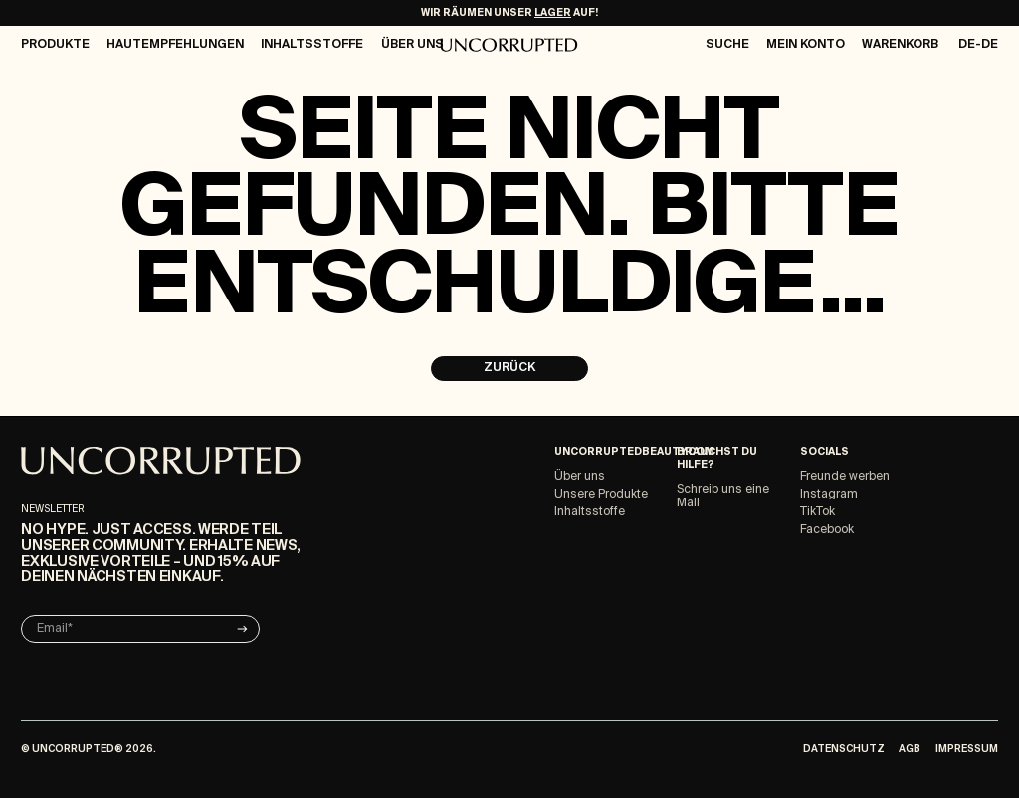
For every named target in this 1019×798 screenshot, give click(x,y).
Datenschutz (844, 749)
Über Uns (412, 45)
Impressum (966, 749)
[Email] (140, 629)
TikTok (817, 512)
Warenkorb (900, 45)
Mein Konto (805, 45)
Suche (727, 45)
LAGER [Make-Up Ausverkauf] (552, 13)
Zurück (509, 368)
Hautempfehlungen (175, 45)
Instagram (829, 494)
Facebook (827, 530)
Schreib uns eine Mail (723, 496)
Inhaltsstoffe (312, 45)
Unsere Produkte (601, 494)
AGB (909, 749)
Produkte (55, 45)
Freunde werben (845, 477)
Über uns (579, 477)
